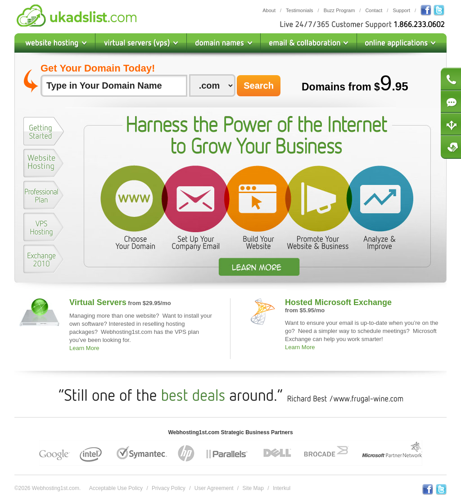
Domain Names (224, 43)
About (269, 10)
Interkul (281, 488)
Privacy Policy (168, 488)
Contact (373, 10)
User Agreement (214, 488)
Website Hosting (54, 43)
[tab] (43, 133)
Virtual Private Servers (141, 43)
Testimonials (299, 10)
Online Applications (402, 43)
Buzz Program (339, 10)
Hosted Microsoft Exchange (338, 302)
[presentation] (43, 131)
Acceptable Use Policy (116, 488)
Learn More (84, 348)
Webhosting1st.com (76, 15)
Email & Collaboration (309, 43)
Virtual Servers (98, 302)
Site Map (253, 488)
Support (401, 10)
